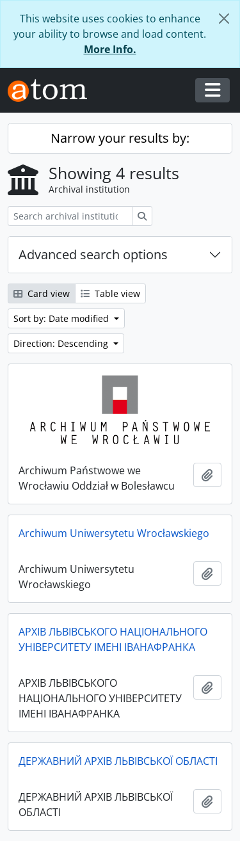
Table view (110, 293)
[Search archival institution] (70, 216)
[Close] (224, 18)
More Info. (110, 49)
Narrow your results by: (120, 138)
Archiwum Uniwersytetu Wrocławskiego (114, 533)
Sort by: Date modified (62, 318)
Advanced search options (93, 254)
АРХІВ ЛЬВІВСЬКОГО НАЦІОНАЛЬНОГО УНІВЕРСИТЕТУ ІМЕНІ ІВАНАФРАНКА (113, 639)
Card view (41, 293)
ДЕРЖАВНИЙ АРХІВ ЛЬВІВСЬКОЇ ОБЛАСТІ (118, 761)
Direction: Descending (62, 343)
